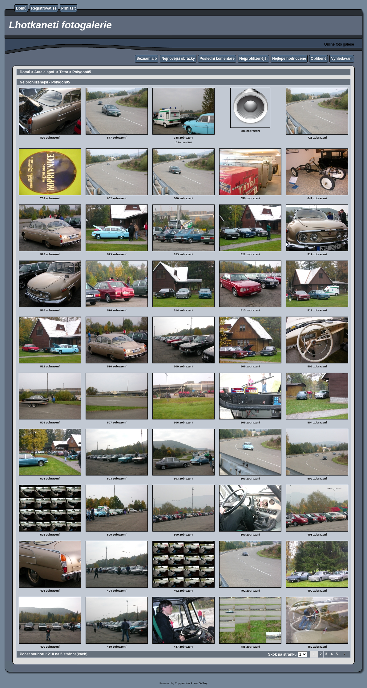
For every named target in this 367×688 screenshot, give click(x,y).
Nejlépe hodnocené (289, 58)
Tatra (63, 72)
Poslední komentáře (217, 58)
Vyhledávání (342, 58)
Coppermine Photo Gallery (191, 683)
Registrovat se (44, 8)
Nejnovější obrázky (178, 58)
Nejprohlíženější (253, 58)
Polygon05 (81, 72)
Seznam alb (146, 58)
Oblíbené (318, 58)
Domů (21, 8)
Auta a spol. (44, 72)
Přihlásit (68, 8)
